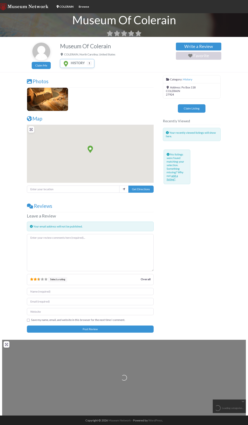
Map (34, 119)
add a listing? (172, 177)
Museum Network (119, 420)
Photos (37, 81)
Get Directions (141, 189)
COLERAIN (65, 6)
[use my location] (124, 189)
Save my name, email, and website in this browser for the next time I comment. (78, 319)
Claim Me (41, 65)
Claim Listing (192, 108)
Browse (84, 6)
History (73, 63)
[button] (90, 149)
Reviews (39, 206)
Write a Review (198, 46)
